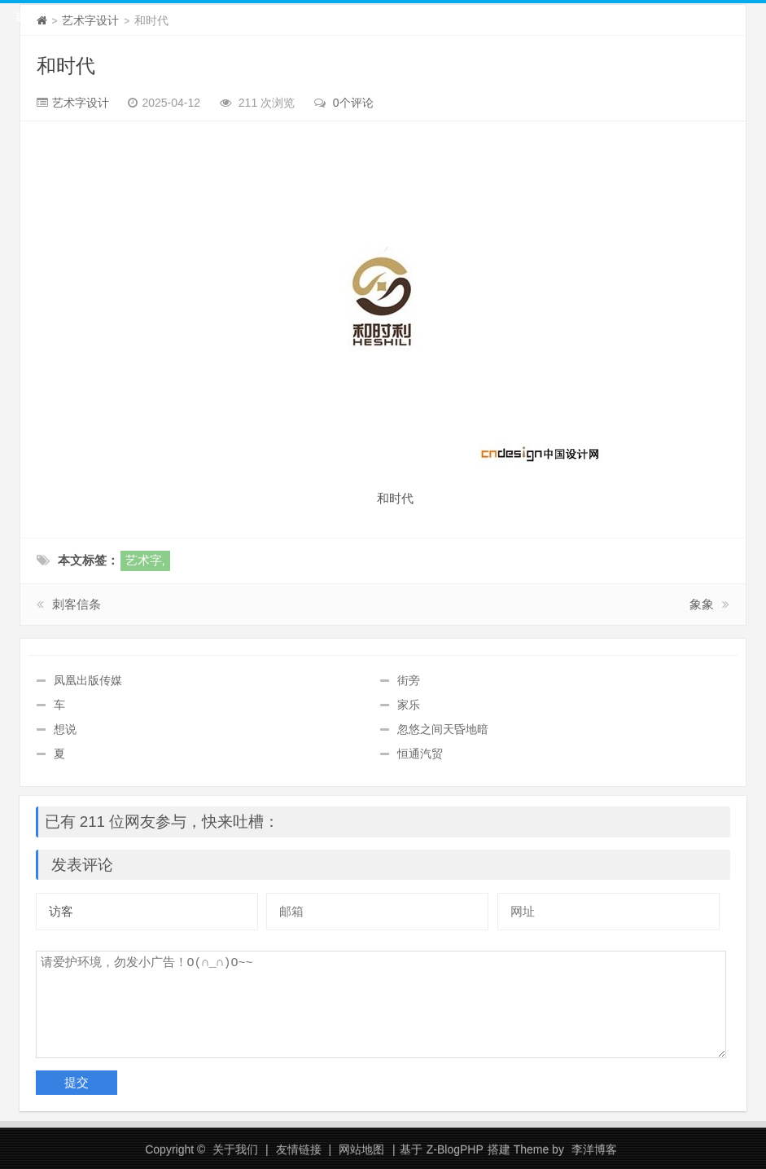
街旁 (408, 680)
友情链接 (299, 1149)
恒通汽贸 (420, 753)
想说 (65, 729)
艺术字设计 (90, 20)
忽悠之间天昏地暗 (442, 729)
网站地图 (361, 1149)
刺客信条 (76, 604)
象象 (701, 604)
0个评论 (353, 102)
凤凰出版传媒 (88, 680)
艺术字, (145, 560)
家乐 (408, 704)
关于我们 (235, 1149)
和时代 (66, 66)
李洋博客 (594, 1149)
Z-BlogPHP (455, 1149)
